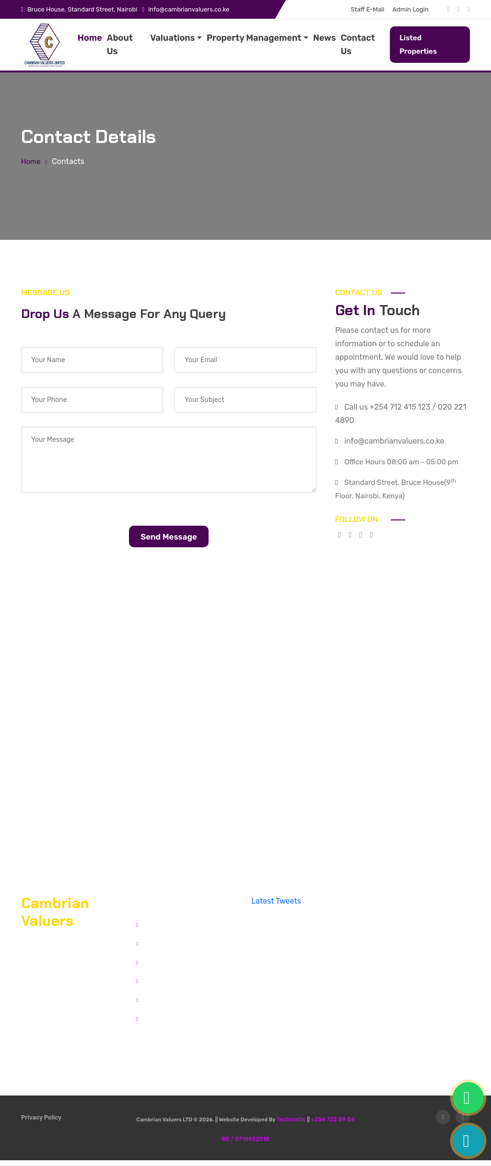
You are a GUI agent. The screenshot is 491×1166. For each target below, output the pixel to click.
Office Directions (51, 1033)
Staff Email (158, 1004)
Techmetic (293, 1126)
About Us (120, 45)
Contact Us (357, 45)
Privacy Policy (40, 1126)
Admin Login (410, 9)
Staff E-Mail (368, 9)
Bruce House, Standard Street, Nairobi (82, 9)
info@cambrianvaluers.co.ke (188, 9)
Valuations (172, 38)
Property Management (254, 38)
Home (90, 38)
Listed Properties (418, 45)
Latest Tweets (276, 907)
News (324, 38)
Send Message (169, 542)
